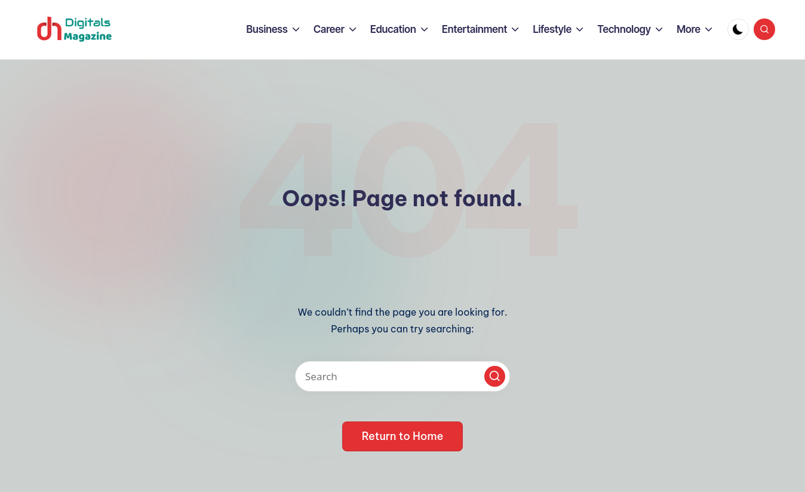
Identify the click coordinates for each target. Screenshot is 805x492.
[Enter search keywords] (402, 376)
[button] (494, 376)
